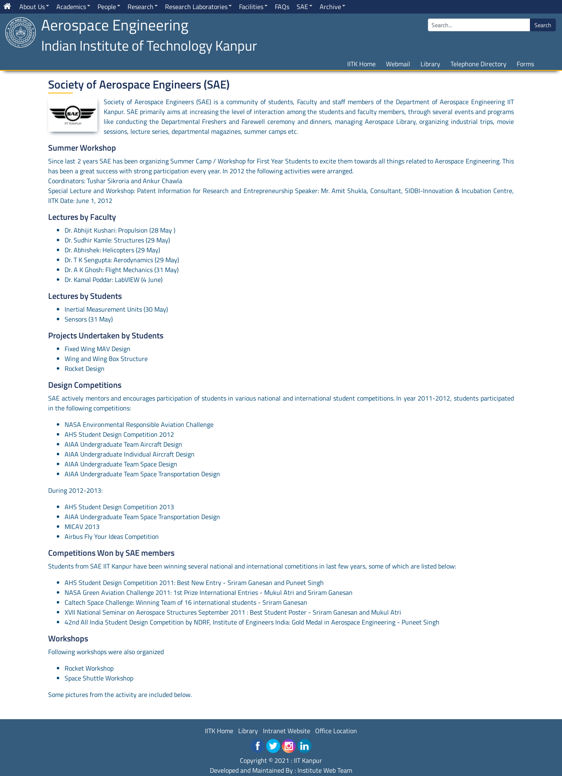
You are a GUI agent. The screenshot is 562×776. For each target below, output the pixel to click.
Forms (525, 64)
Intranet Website (286, 731)
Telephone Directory (478, 64)
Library (430, 64)
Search (542, 25)
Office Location (336, 731)
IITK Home (361, 64)
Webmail (398, 64)
